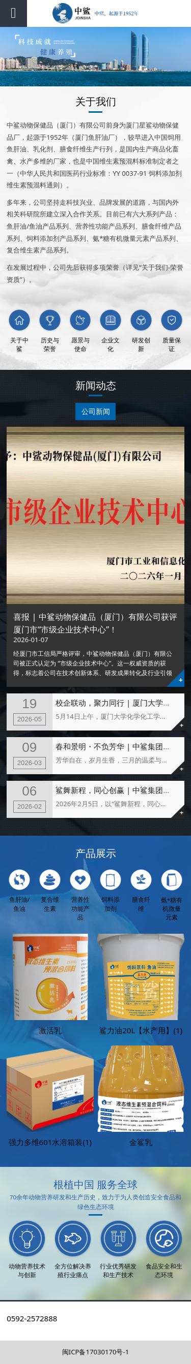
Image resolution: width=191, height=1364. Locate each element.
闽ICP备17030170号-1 (95, 1351)
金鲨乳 (140, 1142)
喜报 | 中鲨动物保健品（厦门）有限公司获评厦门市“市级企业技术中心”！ (95, 623)
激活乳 (50, 1030)
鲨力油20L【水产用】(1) (140, 1030)
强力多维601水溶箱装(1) (50, 1142)
